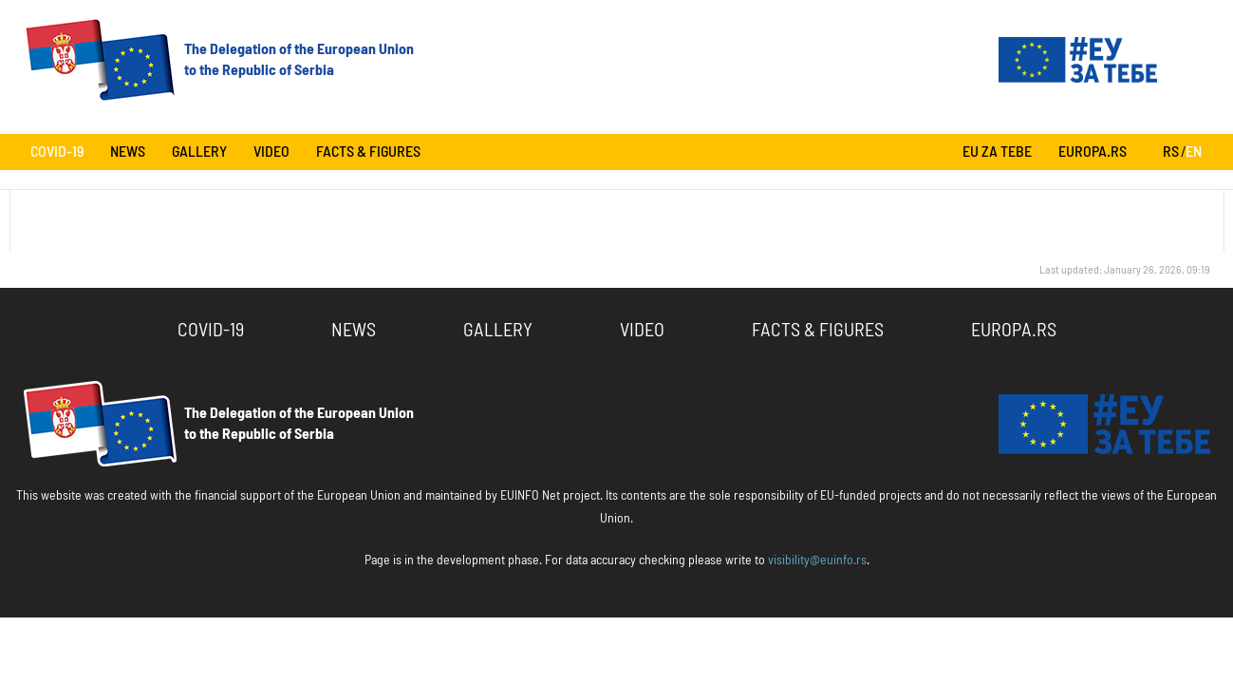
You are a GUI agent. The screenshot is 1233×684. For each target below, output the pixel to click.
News (127, 152)
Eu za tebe (997, 152)
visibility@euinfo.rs (817, 560)
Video (271, 152)
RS (1171, 152)
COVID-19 (57, 152)
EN (1194, 152)
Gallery (199, 152)
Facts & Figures (368, 152)
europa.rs (1092, 152)
